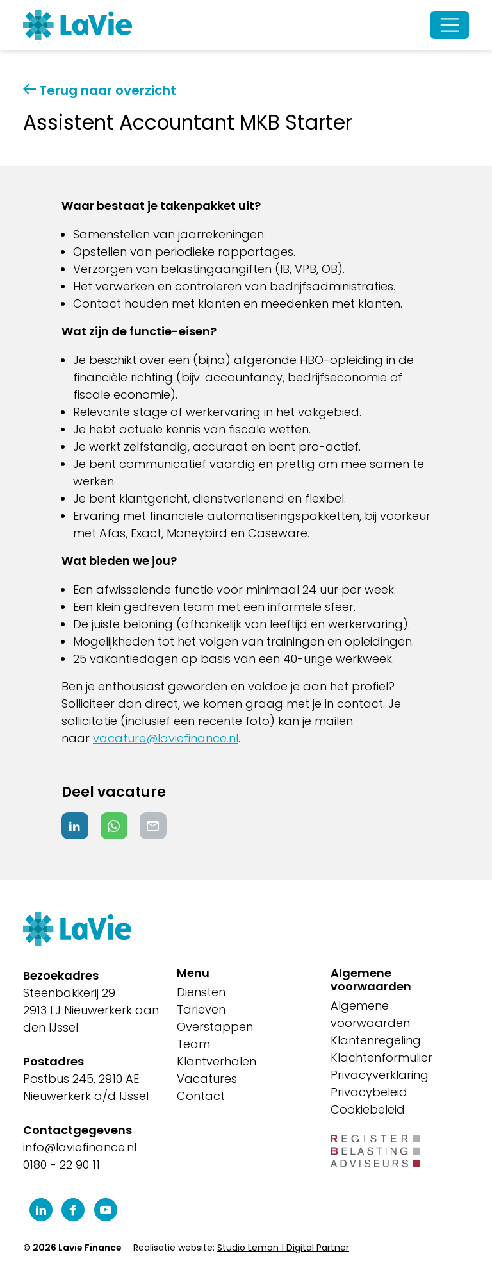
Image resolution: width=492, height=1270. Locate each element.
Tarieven (201, 1009)
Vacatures (207, 1079)
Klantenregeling (376, 1040)
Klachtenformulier (381, 1057)
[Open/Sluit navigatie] (449, 25)
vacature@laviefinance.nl (165, 738)
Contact (201, 1096)
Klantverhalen (216, 1061)
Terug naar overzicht (99, 90)
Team (193, 1044)
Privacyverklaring (380, 1075)
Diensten (201, 992)
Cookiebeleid (368, 1109)
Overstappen (215, 1027)
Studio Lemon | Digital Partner (283, 1247)
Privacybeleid (369, 1092)
